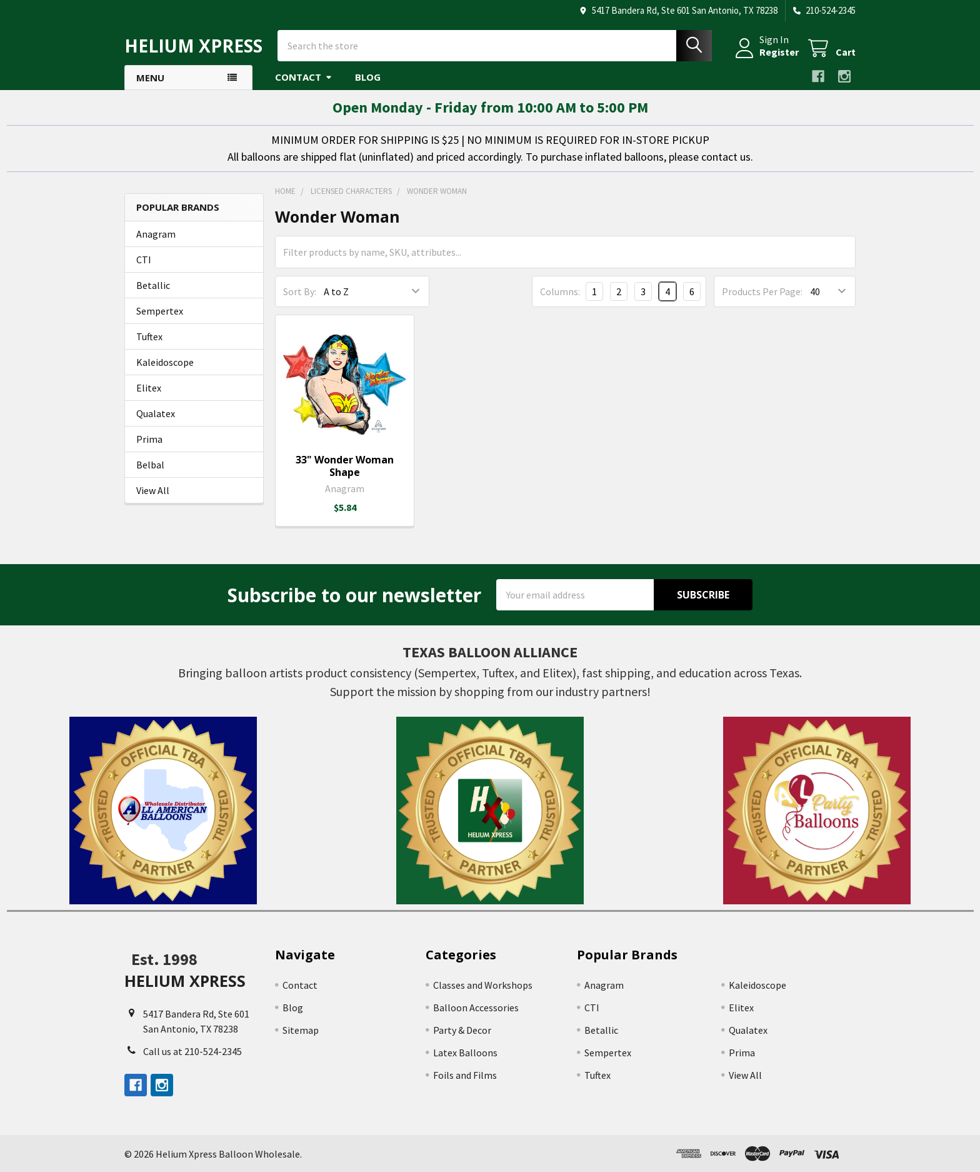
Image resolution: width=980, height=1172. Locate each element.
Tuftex (149, 336)
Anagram (156, 234)
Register (779, 52)
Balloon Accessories (476, 1007)
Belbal (150, 464)
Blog (368, 77)
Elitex (148, 387)
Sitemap (300, 1030)
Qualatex (155, 413)
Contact (303, 77)
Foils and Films (465, 1075)
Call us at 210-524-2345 (192, 1051)
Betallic (153, 285)
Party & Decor (462, 1030)
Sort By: (299, 291)
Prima (149, 439)
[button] (164, 810)
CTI (143, 259)
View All (152, 490)
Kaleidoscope (165, 362)
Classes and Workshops (482, 985)
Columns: (560, 291)
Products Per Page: (762, 291)
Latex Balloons (465, 1052)
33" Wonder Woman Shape (345, 466)
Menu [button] (150, 77)
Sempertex (159, 311)
